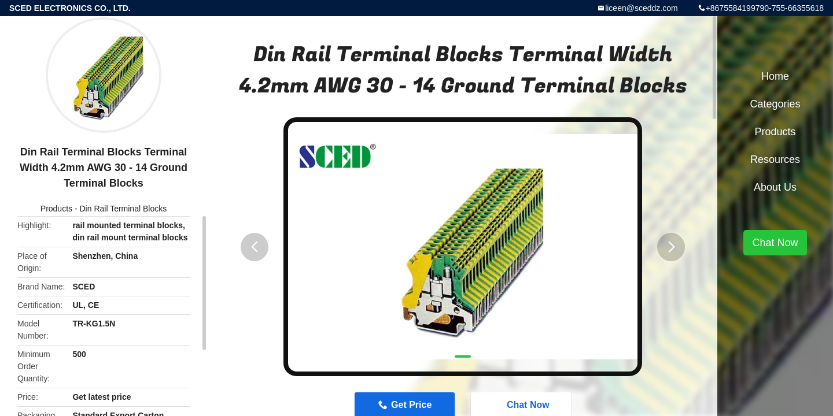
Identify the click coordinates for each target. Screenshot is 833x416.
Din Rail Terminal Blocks (123, 208)
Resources (775, 159)
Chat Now (775, 242)
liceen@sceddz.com (641, 8)
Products (56, 208)
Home (775, 76)
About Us (775, 187)
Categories (775, 104)
